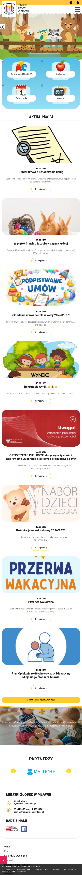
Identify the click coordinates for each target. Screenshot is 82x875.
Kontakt (8, 860)
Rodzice (8, 851)
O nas (7, 846)
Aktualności (41, 117)
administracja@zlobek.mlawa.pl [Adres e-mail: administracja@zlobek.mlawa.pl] (29, 812)
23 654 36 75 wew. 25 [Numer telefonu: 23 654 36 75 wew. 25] (23, 809)
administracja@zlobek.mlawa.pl (70, 2)
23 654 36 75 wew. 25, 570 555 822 (77, 2)
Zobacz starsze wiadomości (41, 700)
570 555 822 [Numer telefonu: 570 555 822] (39, 809)
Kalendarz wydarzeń (15, 855)
